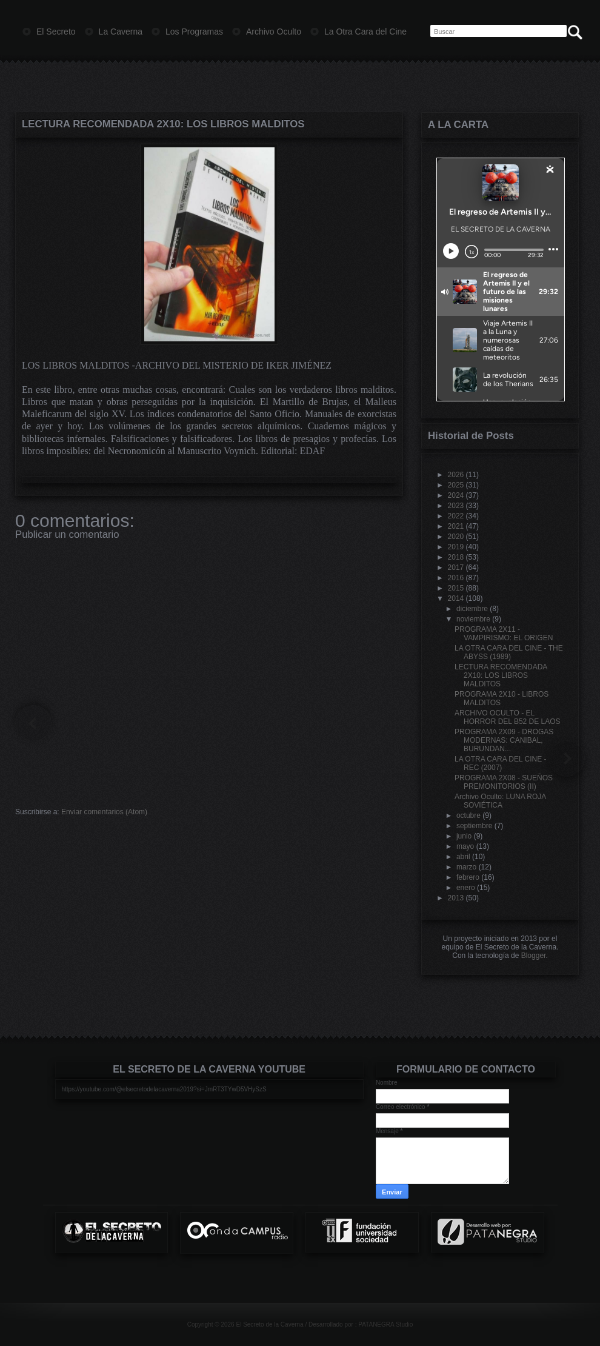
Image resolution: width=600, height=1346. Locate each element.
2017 (456, 567)
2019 (456, 547)
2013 (456, 898)
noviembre (473, 619)
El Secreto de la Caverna (269, 1324)
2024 (456, 495)
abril (463, 856)
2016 (456, 578)
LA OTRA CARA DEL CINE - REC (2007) (501, 763)
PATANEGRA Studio (385, 1324)
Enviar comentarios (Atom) (104, 812)
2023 (456, 505)
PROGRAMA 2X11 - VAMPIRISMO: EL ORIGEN (504, 633)
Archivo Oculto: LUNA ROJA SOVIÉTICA (500, 800)
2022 (456, 516)
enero (465, 887)
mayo (465, 846)
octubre (468, 815)
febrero (467, 877)
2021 (456, 526)
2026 (456, 474)
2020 (456, 536)
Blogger (533, 955)
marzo (466, 867)
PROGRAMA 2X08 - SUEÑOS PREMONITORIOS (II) (504, 782)
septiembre (474, 826)
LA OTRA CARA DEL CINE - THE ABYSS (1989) (509, 652)
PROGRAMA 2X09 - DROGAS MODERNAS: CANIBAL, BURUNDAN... (504, 740)
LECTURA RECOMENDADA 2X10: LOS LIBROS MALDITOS (163, 124)
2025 (456, 485)
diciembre (472, 608)
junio (464, 836)
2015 (456, 588)
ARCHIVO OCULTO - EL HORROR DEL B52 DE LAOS (508, 717)
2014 (456, 598)
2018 (456, 557)
